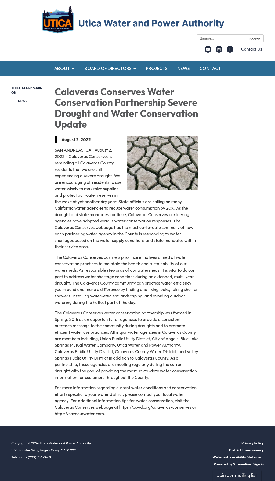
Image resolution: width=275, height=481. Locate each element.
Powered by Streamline (232, 464)
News (22, 101)
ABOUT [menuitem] (62, 68)
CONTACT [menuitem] (210, 68)
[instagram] (219, 51)
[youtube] (208, 51)
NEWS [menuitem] (183, 68)
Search (254, 39)
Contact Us (251, 49)
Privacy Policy (252, 443)
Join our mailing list (237, 475)
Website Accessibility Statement (238, 457)
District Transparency (246, 450)
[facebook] (230, 51)
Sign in (258, 464)
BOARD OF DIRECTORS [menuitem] (108, 68)
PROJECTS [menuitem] (157, 68)
